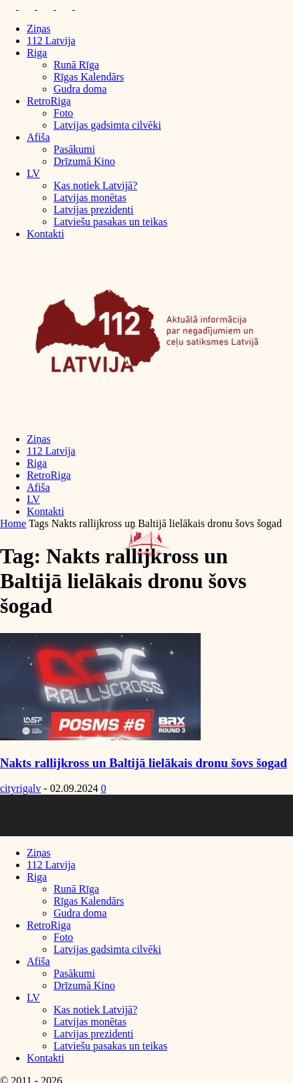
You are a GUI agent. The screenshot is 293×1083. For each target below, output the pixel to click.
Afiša (38, 137)
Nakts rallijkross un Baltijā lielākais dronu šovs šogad (143, 763)
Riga (37, 52)
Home (13, 523)
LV (33, 173)
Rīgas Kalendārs (89, 76)
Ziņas (39, 28)
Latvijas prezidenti (94, 209)
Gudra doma (80, 89)
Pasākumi (74, 149)
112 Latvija (51, 40)
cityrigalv (20, 788)
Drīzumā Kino (84, 161)
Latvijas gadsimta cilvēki (107, 125)
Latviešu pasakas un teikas (110, 221)
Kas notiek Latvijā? (95, 185)
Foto (63, 113)
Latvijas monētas (90, 197)
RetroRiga (49, 101)
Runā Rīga (76, 64)
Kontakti (45, 233)
